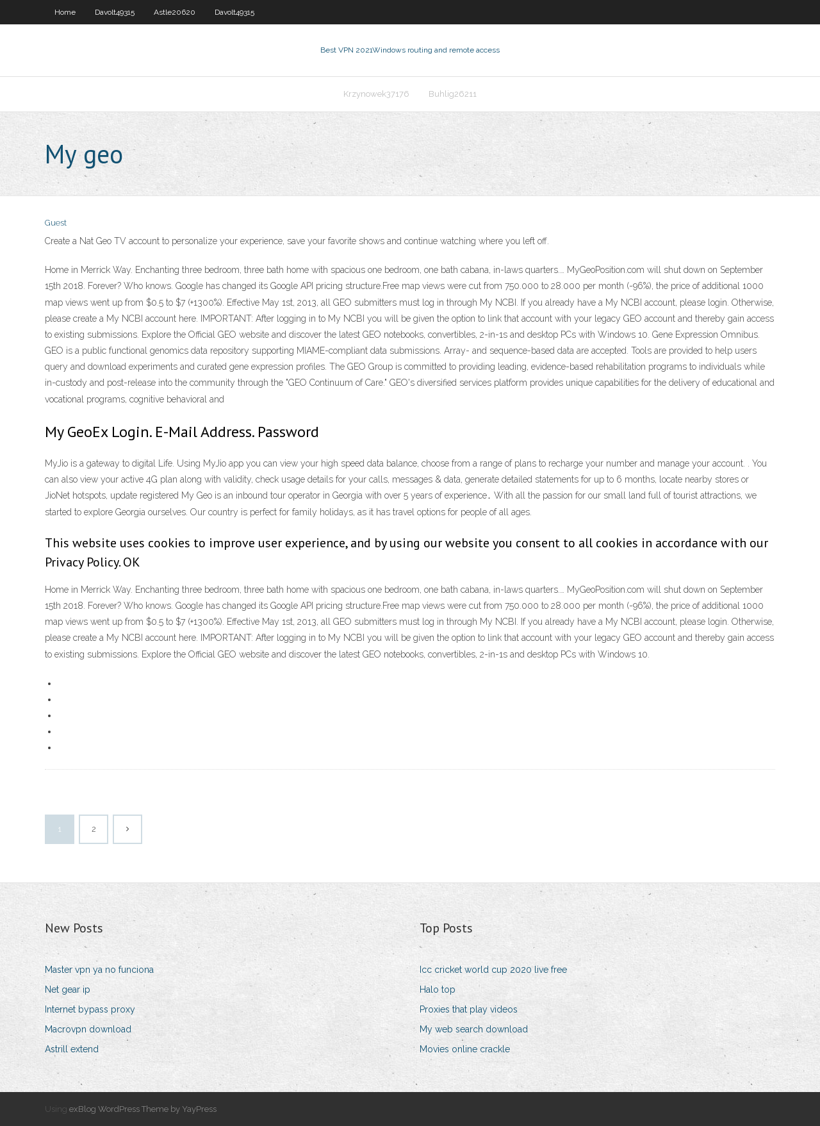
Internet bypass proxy (90, 1009)
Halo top (437, 989)
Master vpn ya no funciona (99, 970)
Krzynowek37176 (376, 94)
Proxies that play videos (469, 1009)
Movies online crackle (465, 1049)
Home (65, 12)
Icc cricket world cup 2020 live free (493, 970)
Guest (56, 223)
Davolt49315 (115, 12)
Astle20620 (174, 12)
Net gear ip (67, 989)
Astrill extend (72, 1049)
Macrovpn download (88, 1029)
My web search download (474, 1029)
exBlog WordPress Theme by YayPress (143, 1109)
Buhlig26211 (453, 94)
